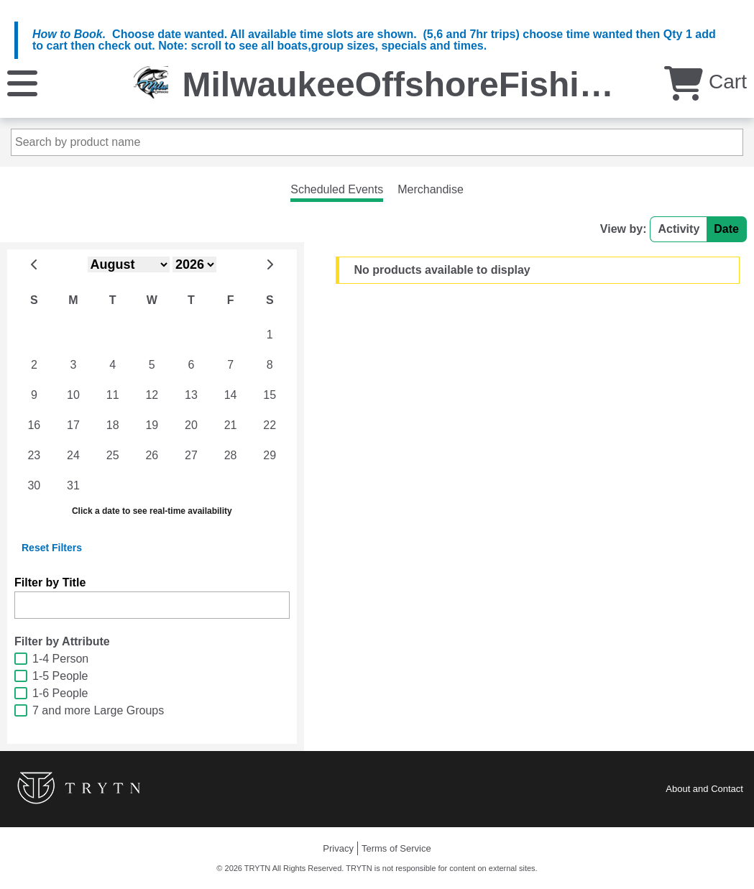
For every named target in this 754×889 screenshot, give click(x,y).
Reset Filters (52, 547)
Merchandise (430, 189)
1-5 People (60, 676)
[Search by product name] (377, 142)
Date (726, 229)
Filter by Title (50, 582)
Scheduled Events (336, 189)
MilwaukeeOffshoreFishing (402, 84)
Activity (678, 229)
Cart (705, 81)
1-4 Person (60, 659)
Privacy (338, 848)
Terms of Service (396, 848)
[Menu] (22, 82)
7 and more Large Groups (98, 710)
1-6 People (60, 693)
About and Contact (704, 788)
